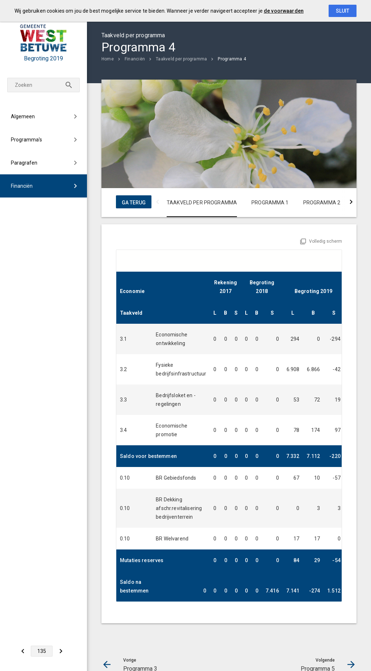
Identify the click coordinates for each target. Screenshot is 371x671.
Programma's (26, 140)
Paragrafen (24, 163)
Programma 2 (322, 202)
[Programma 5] (61, 651)
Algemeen (23, 116)
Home (107, 58)
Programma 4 (232, 58)
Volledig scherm (325, 241)
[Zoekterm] (43, 85)
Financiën (22, 186)
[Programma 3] (22, 651)
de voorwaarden (284, 11)
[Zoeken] (69, 85)
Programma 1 (270, 202)
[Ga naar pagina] (42, 651)
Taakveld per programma (181, 58)
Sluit (342, 11)
